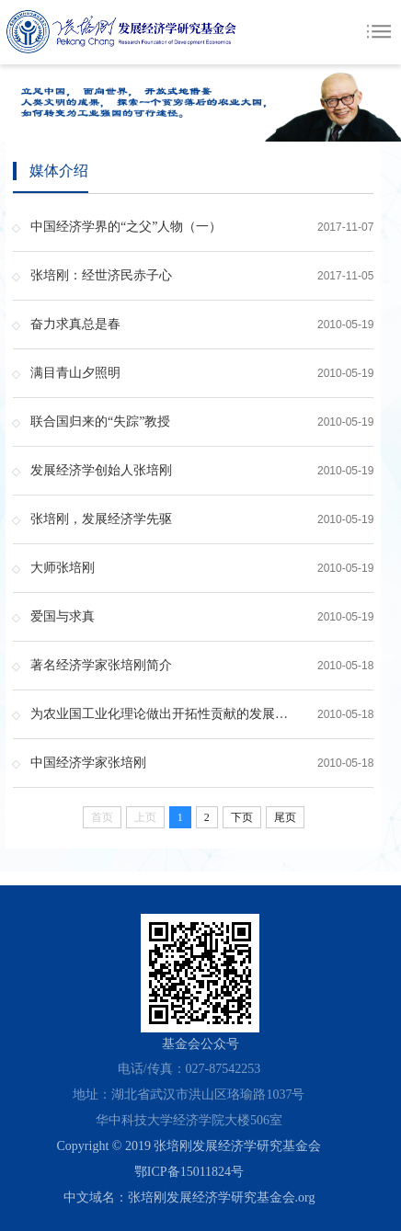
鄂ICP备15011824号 (189, 1172)
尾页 (285, 817)
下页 (242, 817)
